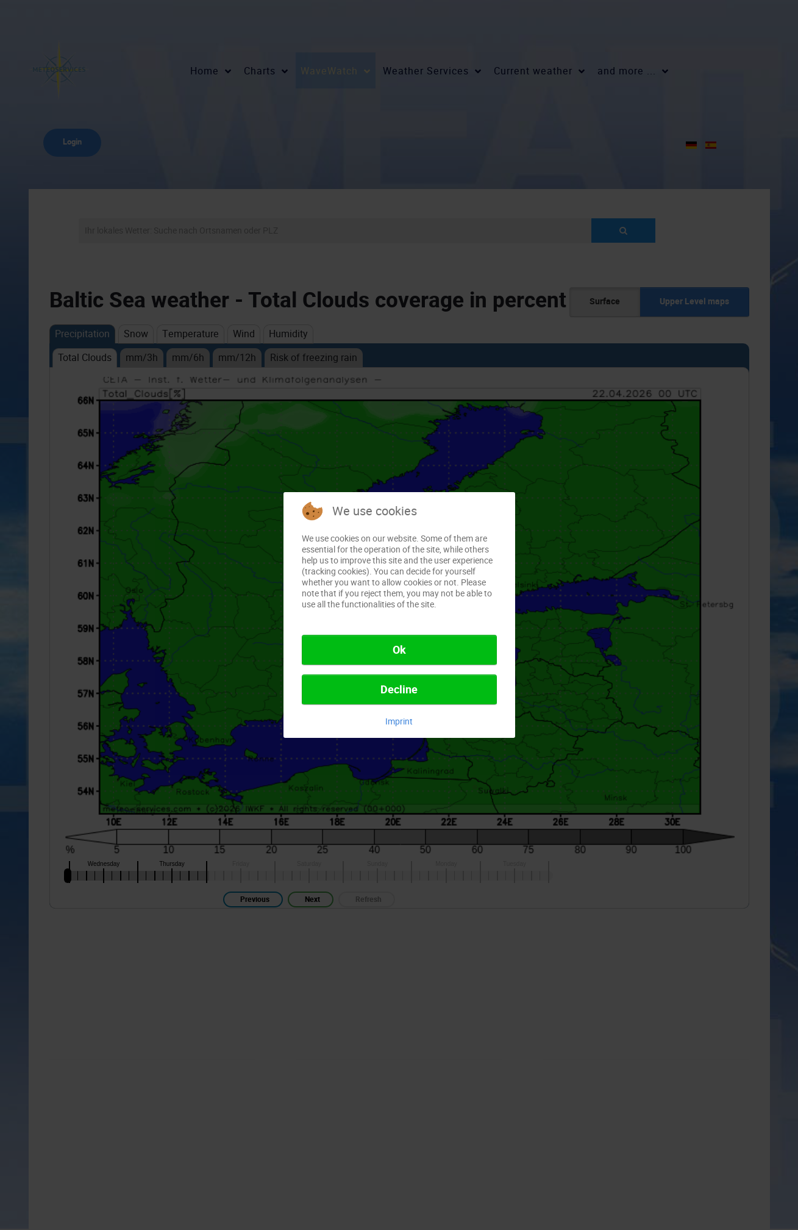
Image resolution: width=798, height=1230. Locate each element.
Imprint (399, 721)
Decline (399, 690)
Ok (399, 650)
